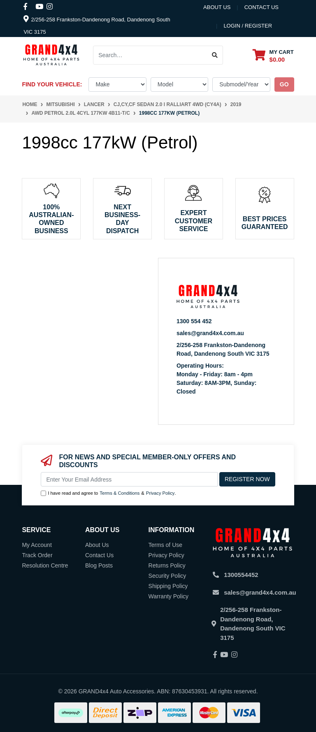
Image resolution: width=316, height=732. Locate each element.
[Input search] (150, 55)
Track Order (37, 555)
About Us (216, 7)
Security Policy (167, 575)
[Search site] (215, 55)
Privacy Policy (160, 493)
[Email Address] (129, 479)
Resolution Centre (45, 565)
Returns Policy (167, 565)
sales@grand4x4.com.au (210, 333)
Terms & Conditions (119, 493)
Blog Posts (99, 565)
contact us (261, 7)
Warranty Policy (169, 596)
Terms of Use (165, 545)
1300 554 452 (194, 321)
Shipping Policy (168, 586)
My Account (36, 545)
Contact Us (99, 555)
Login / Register (247, 26)
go (284, 84)
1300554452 (241, 574)
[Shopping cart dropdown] (273, 55)
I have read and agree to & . (108, 493)
